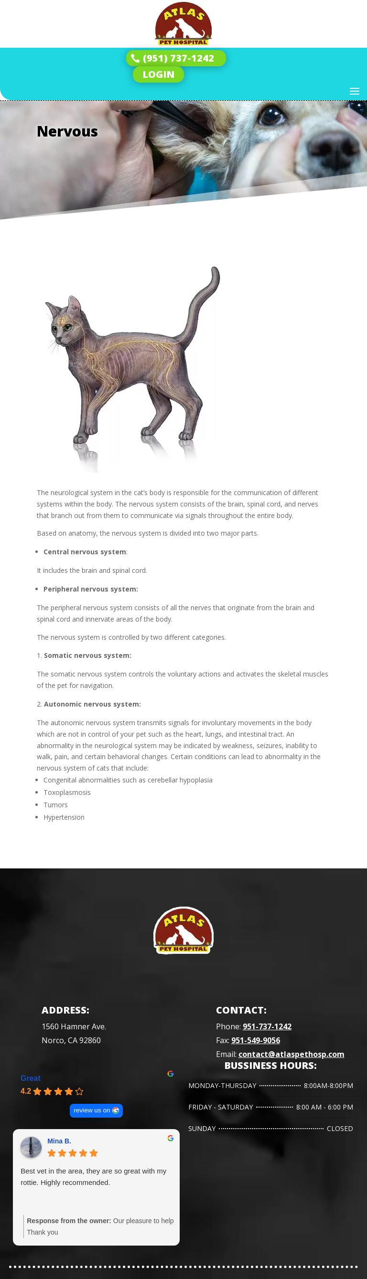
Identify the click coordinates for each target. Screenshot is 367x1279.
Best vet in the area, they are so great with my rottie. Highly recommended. (93, 1176)
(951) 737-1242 (178, 58)
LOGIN (158, 74)
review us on (92, 1110)
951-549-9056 (255, 1040)
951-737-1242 (267, 1026)
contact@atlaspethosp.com (291, 1054)
